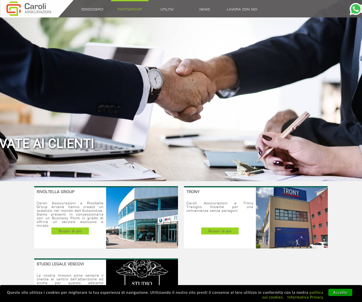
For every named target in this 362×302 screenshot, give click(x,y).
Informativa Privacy (305, 297)
